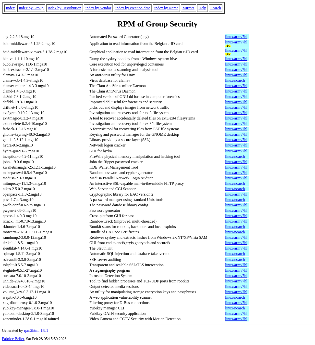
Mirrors (188, 8)
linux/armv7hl (236, 37)
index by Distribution (64, 8)
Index (10, 8)
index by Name (166, 8)
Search (215, 8)
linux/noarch (235, 80)
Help (202, 8)
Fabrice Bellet (13, 339)
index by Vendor (98, 8)
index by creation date (132, 8)
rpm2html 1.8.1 (36, 330)
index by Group (31, 8)
